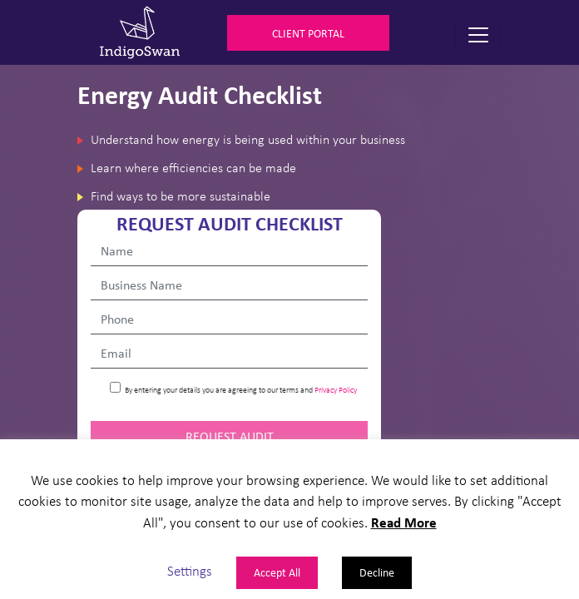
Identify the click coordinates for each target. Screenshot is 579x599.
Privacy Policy (335, 389)
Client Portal (308, 33)
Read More (404, 522)
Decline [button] (376, 572)
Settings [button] (189, 570)
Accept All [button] (277, 572)
